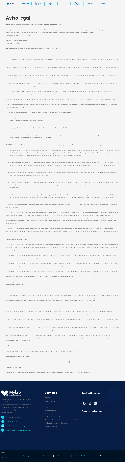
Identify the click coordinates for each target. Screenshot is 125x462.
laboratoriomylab (21, 430)
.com (28, 430)
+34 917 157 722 (12, 422)
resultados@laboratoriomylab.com (19, 426)
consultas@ (11, 430)
